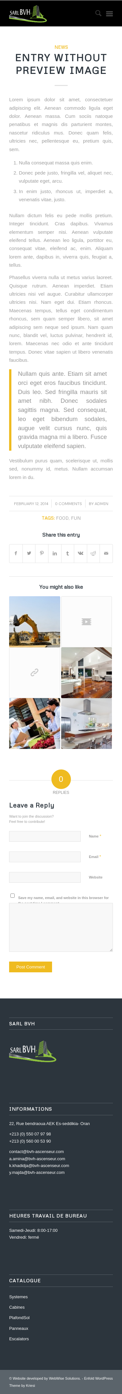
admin (101, 503)
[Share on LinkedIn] (54, 553)
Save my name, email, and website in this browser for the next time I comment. (63, 900)
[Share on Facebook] (15, 553)
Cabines (17, 1307)
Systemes (18, 1296)
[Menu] (109, 13)
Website (95, 877)
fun (76, 518)
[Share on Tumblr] (67, 553)
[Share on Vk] (80, 553)
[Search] (95, 13)
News (61, 47)
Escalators (19, 1338)
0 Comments (68, 503)
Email (95, 856)
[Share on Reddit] (93, 553)
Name (95, 836)
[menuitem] (95, 13)
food (62, 518)
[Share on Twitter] (29, 553)
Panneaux (18, 1328)
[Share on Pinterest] (41, 553)
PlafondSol (19, 1317)
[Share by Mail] (106, 553)
